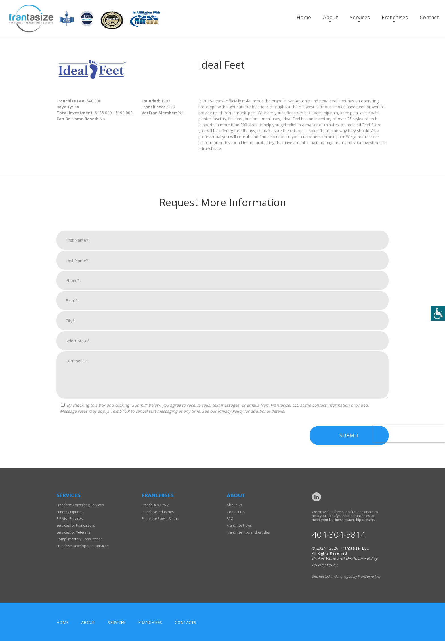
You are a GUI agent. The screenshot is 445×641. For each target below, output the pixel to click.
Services (360, 17)
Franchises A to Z (155, 505)
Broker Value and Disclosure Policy (344, 558)
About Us (234, 505)
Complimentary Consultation (79, 539)
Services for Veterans (73, 532)
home (62, 622)
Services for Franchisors (75, 525)
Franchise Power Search (161, 518)
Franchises (395, 17)
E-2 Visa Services (69, 518)
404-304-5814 (338, 534)
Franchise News (239, 525)
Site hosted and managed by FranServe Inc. (346, 576)
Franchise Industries (158, 511)
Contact (429, 17)
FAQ (230, 518)
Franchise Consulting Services (80, 505)
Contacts (185, 622)
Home (304, 17)
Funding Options (69, 511)
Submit (349, 443)
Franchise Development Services (82, 545)
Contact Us (235, 511)
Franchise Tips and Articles (248, 532)
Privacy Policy (230, 419)
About (330, 17)
